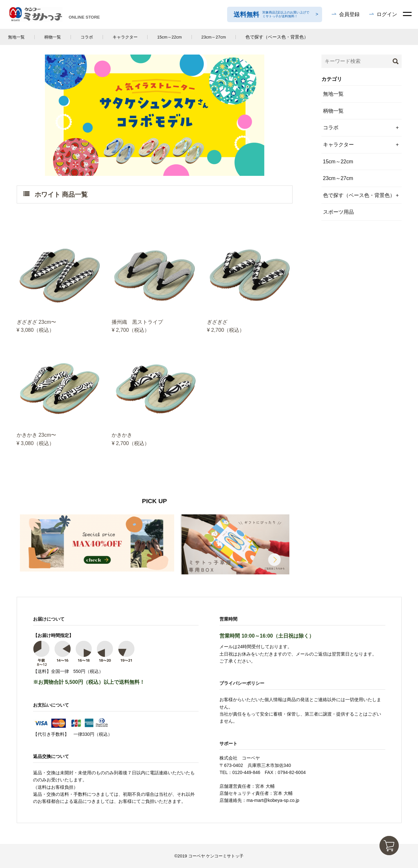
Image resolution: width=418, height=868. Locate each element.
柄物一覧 (52, 37)
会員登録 (349, 14)
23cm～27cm (213, 37)
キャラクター (125, 37)
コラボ (87, 37)
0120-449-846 (246, 772)
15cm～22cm (169, 37)
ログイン (387, 14)
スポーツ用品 (338, 212)
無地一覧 (16, 37)
